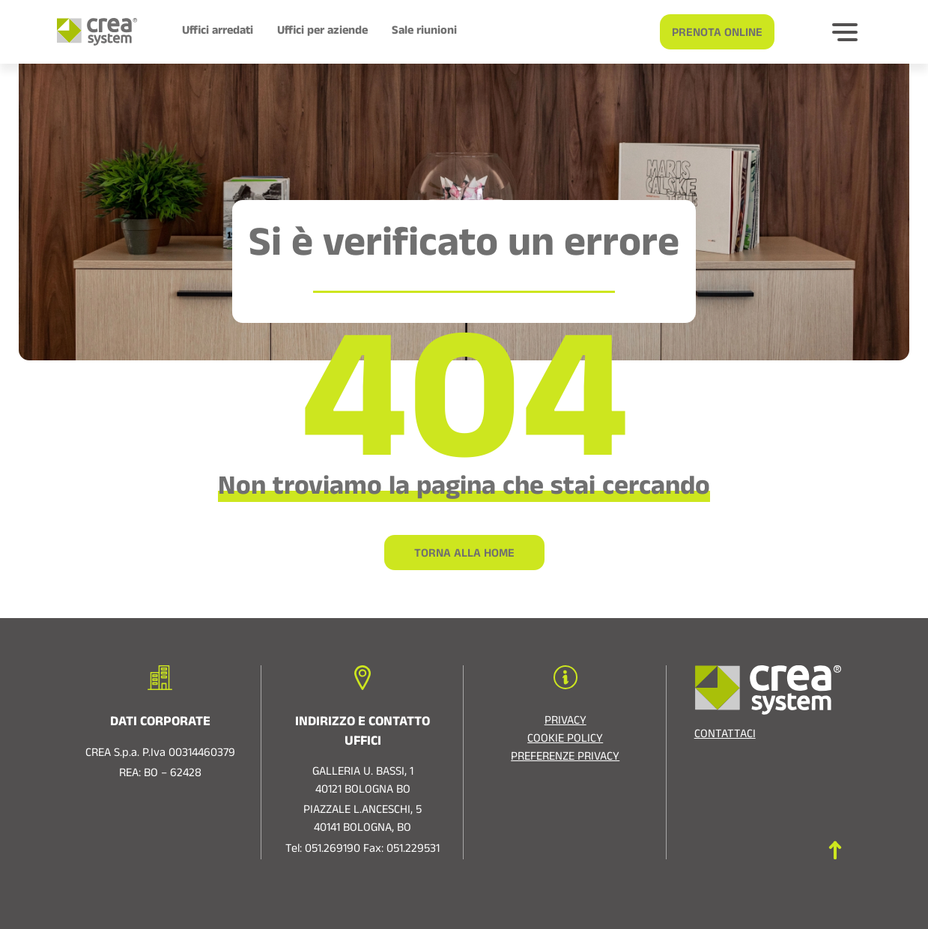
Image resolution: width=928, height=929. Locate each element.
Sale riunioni (424, 32)
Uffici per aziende (322, 32)
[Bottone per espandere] (844, 32)
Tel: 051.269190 (322, 850)
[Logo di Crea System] (91, 32)
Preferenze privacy (565, 758)
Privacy (565, 722)
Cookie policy (565, 740)
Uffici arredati (217, 32)
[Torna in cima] (835, 850)
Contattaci (725, 736)
